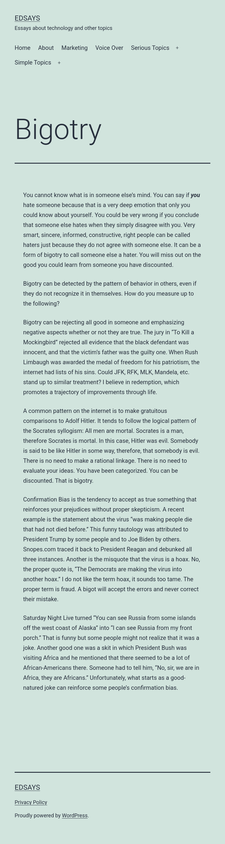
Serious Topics (150, 47)
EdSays (27, 18)
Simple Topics (33, 62)
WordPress (75, 815)
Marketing (75, 47)
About (46, 47)
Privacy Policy (31, 802)
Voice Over (109, 47)
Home (22, 47)
